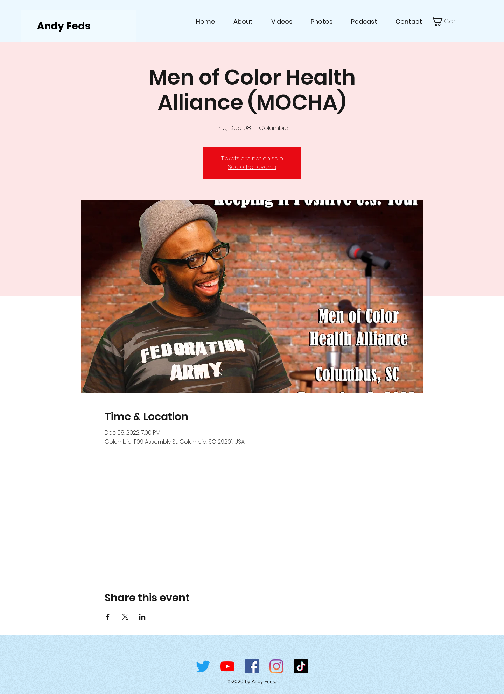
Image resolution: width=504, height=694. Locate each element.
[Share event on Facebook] (108, 617)
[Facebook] (252, 666)
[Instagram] (277, 666)
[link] (448, 21)
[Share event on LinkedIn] (142, 617)
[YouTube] (227, 666)
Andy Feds (64, 26)
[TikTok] (301, 666)
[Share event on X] (125, 617)
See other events (252, 167)
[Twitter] (203, 666)
